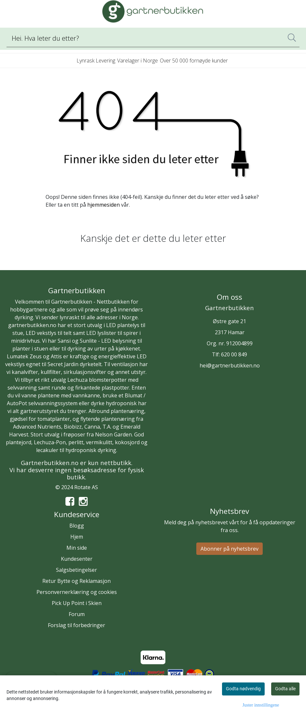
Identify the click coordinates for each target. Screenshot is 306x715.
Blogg (76, 525)
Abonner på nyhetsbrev (229, 548)
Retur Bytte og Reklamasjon (76, 580)
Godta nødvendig (243, 688)
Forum (77, 614)
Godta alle (285, 688)
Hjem (76, 536)
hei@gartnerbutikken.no (230, 365)
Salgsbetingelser (76, 569)
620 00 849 (234, 354)
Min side (76, 547)
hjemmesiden (103, 204)
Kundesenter (76, 558)
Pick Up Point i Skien (77, 603)
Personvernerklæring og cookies (76, 592)
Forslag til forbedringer (76, 625)
